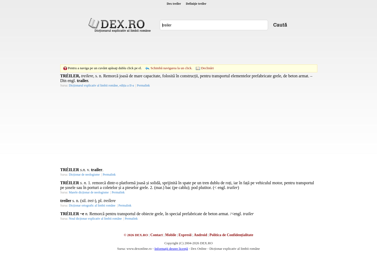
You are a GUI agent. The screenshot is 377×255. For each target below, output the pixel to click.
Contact (156, 235)
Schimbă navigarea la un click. (171, 68)
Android (200, 235)
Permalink (143, 85)
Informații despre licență (171, 249)
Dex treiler (174, 4)
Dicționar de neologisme (84, 174)
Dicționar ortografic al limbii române (92, 205)
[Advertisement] (188, 48)
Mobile (170, 235)
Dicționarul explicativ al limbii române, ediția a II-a (101, 85)
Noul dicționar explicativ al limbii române (95, 218)
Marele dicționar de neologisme (89, 192)
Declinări (207, 68)
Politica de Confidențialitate (231, 235)
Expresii (185, 235)
